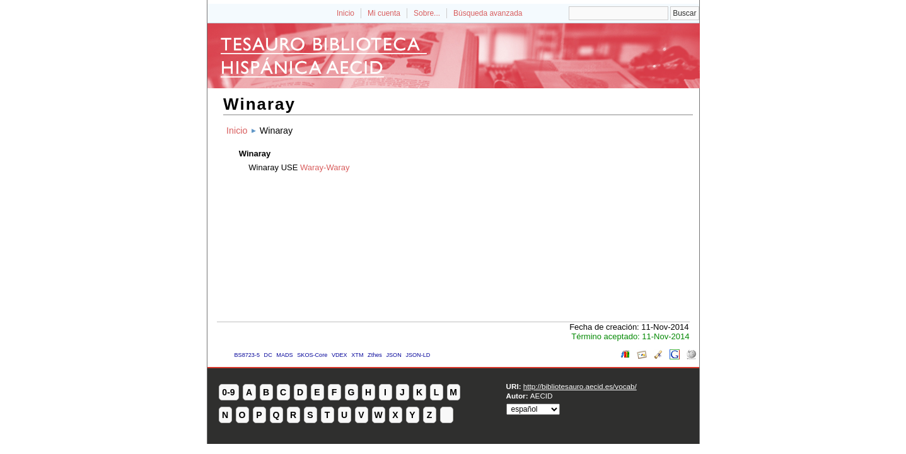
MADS (284, 355)
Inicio (345, 13)
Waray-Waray (324, 167)
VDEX (339, 355)
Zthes (375, 355)
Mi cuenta (384, 13)
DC (268, 355)
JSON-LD (417, 355)
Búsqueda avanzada (487, 13)
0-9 (228, 392)
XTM (357, 355)
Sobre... (427, 13)
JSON (393, 355)
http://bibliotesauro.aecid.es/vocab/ (580, 386)
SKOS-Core (312, 355)
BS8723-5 (247, 355)
